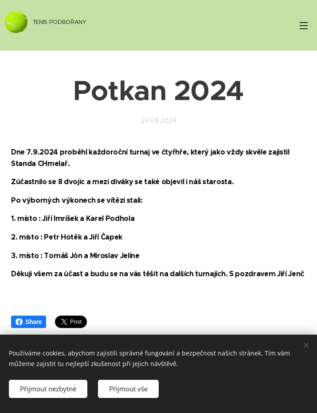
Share (29, 321)
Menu (304, 25)
